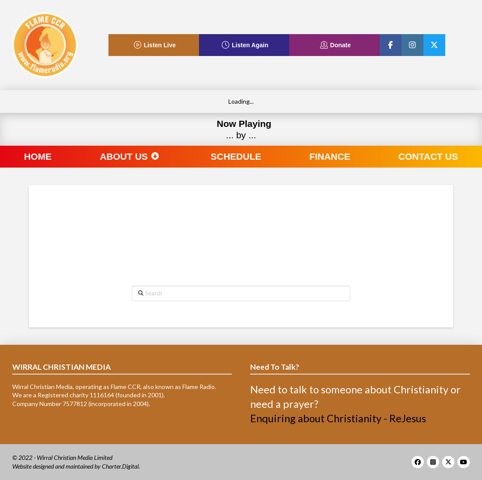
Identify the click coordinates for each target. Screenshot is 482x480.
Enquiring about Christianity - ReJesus (338, 418)
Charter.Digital (120, 466)
